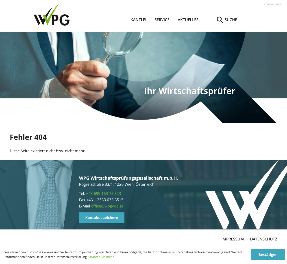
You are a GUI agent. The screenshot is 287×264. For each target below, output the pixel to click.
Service (162, 19)
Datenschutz (263, 239)
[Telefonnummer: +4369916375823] (103, 193)
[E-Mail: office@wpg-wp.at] (107, 206)
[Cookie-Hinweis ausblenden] (268, 254)
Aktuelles (188, 19)
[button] (101, 217)
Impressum (233, 239)
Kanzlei (138, 19)
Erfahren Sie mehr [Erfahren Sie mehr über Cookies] (101, 257)
